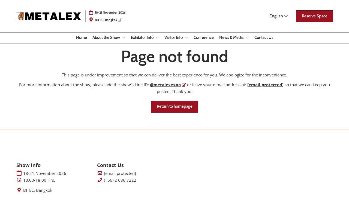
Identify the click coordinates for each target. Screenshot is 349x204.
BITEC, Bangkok (108, 20)
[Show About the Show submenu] (123, 37)
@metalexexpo (165, 84)
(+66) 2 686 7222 (120, 180)
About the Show (106, 37)
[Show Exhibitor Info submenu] (157, 37)
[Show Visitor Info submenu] (186, 37)
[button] (314, 16)
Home (81, 37)
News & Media (231, 37)
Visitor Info (173, 37)
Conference (204, 37)
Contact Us (263, 37)
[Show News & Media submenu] (247, 37)
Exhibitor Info (142, 37)
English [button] (278, 15)
